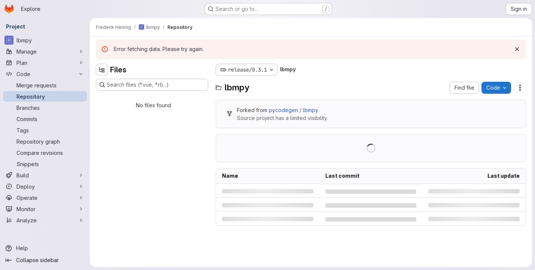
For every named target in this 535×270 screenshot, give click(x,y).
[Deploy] (45, 186)
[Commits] (45, 119)
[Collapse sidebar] (45, 260)
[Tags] (45, 130)
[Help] (45, 248)
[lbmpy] (45, 40)
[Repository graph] (45, 141)
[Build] (45, 175)
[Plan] (45, 62)
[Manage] (45, 51)
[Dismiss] (517, 49)
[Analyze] (45, 220)
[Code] (45, 74)
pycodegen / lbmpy (293, 110)
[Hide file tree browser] (102, 70)
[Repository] (45, 96)
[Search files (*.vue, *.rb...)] (152, 85)
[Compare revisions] (45, 152)
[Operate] (45, 197)
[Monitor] (45, 209)
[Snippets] (45, 164)
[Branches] (45, 107)
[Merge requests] (45, 85)
